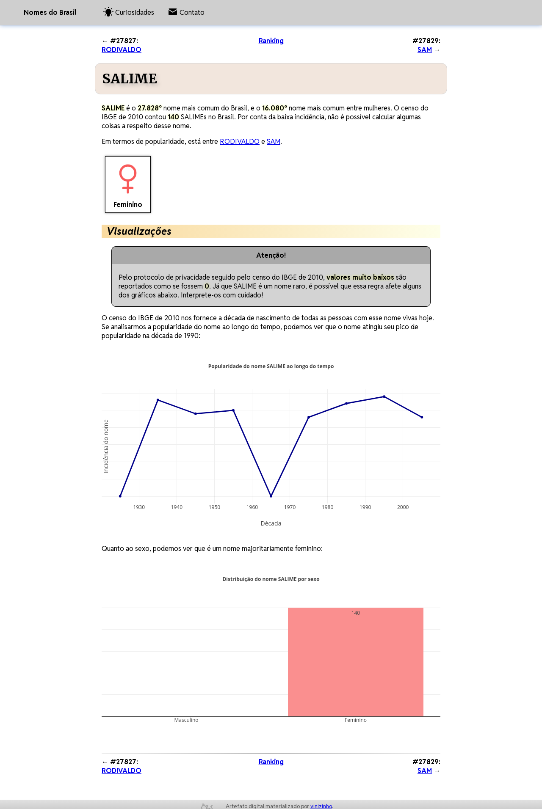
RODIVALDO (121, 49)
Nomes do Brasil (50, 12)
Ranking (271, 40)
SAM (425, 49)
